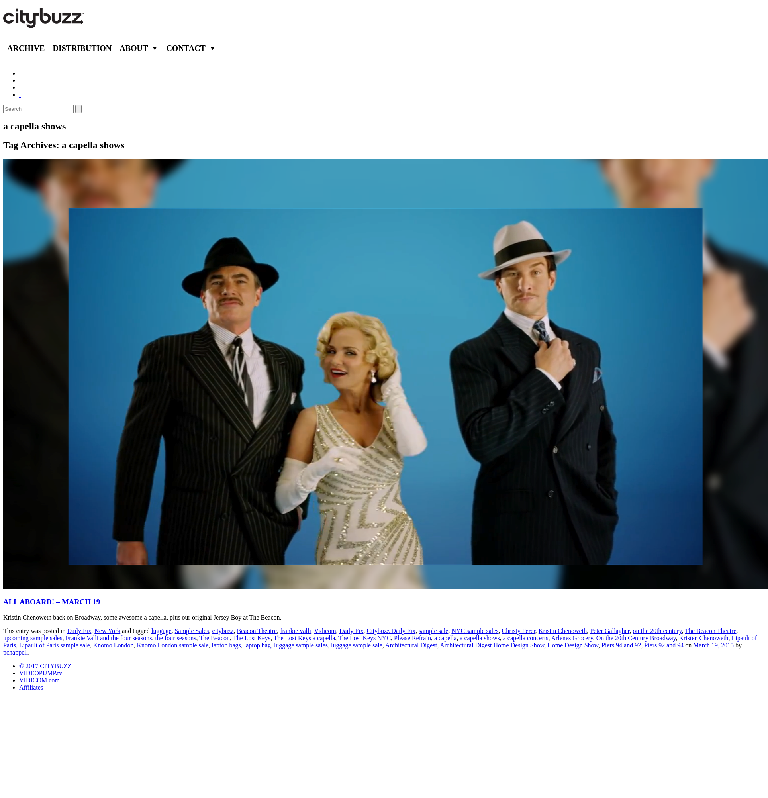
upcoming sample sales (32, 638)
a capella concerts (526, 638)
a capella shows (480, 638)
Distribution (82, 48)
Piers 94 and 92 (621, 645)
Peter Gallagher (609, 630)
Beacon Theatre (257, 630)
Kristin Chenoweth (563, 630)
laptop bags (226, 645)
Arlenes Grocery (572, 638)
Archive (26, 48)
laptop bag (257, 645)
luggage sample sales (301, 645)
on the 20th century (657, 630)
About (134, 48)
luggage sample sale (356, 645)
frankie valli (295, 630)
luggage (161, 630)
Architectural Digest (411, 645)
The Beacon (214, 638)
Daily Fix (79, 630)
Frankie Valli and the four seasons (108, 638)
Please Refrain (412, 638)
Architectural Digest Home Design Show (492, 645)
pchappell (15, 652)
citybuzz (222, 630)
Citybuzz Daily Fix (391, 630)
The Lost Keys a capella (304, 638)
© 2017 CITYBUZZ (45, 666)
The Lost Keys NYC (364, 638)
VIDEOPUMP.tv (40, 673)
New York (107, 630)
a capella (445, 638)
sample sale (433, 630)
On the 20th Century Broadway (636, 638)
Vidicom (325, 630)
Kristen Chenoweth (704, 638)
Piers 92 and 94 (664, 645)
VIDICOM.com (39, 680)
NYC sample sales (474, 630)
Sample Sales (192, 630)
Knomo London (113, 645)
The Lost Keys (251, 638)
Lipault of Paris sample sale (54, 645)
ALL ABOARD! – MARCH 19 (51, 602)
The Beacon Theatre (710, 630)
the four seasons (175, 638)
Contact (186, 48)
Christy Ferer (518, 630)
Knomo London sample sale (173, 645)
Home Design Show (572, 645)
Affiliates (31, 687)
